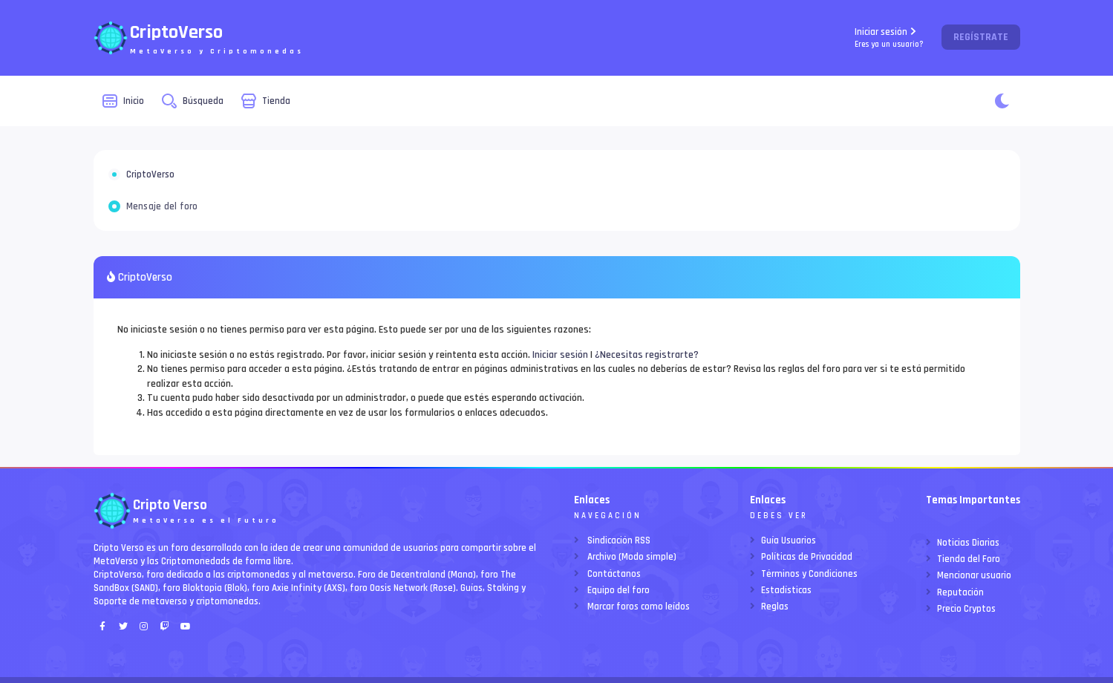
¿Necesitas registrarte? (647, 355)
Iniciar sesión (889, 37)
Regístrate (980, 37)
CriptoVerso (150, 174)
